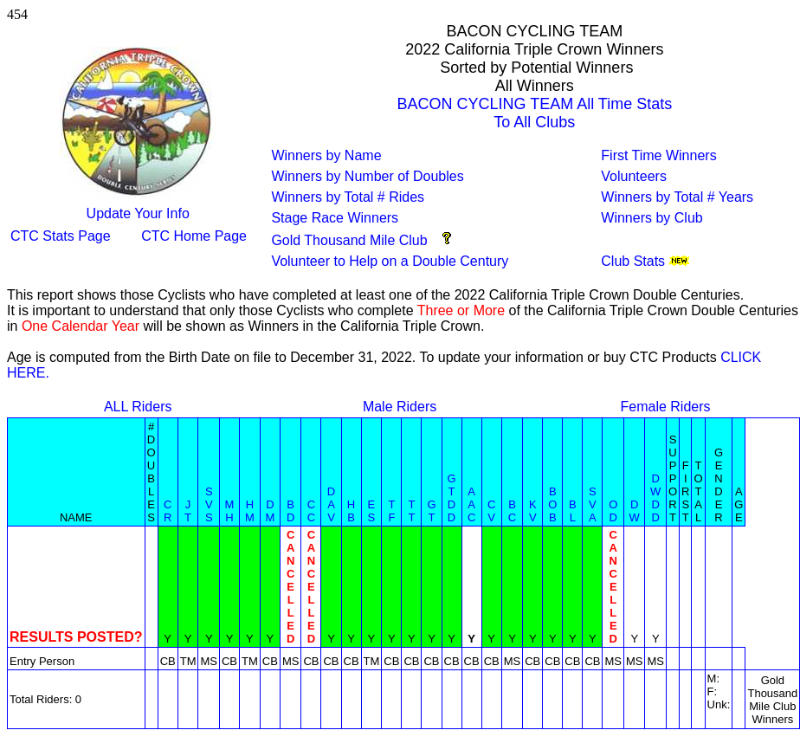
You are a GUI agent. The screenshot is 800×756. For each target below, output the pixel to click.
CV (491, 511)
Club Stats (633, 261)
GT (431, 511)
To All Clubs (534, 122)
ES (372, 511)
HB (351, 511)
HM (250, 511)
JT (187, 511)
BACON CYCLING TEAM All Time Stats (534, 104)
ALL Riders (138, 406)
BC (512, 511)
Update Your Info (138, 213)
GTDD (452, 498)
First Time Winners (658, 155)
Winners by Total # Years (677, 197)
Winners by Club (651, 217)
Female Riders (666, 406)
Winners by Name (326, 155)
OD (613, 511)
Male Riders (399, 406)
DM (269, 511)
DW (634, 511)
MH (230, 511)
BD (290, 511)
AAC (471, 504)
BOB (552, 504)
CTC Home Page (194, 236)
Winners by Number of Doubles (367, 176)
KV (533, 511)
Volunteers (634, 176)
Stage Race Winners (334, 217)
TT (411, 511)
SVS (209, 504)
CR (167, 511)
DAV (331, 504)
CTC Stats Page (60, 236)
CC (311, 511)
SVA (593, 504)
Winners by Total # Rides (347, 197)
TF (391, 511)
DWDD (655, 498)
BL (573, 511)
